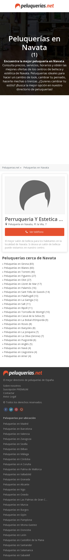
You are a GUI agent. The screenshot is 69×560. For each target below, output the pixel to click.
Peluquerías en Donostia (17, 530)
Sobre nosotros (12, 385)
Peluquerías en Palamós (17, 288)
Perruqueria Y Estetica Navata (35, 219)
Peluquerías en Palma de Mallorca (22, 469)
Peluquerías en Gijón (14, 514)
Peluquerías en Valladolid (17, 474)
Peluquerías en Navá (15, 348)
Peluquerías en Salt (15, 304)
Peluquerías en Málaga (16, 454)
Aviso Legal (9, 396)
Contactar (8, 393)
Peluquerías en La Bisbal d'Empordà (24, 320)
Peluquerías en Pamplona (17, 519)
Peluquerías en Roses (16, 324)
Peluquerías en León (14, 535)
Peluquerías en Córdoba (16, 459)
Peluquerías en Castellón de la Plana (23, 540)
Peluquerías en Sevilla (15, 444)
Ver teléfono (34, 232)
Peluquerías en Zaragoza (17, 439)
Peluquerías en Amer (15, 356)
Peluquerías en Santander (17, 545)
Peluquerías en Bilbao (15, 449)
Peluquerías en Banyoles (18, 328)
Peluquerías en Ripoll (15, 308)
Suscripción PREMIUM (15, 389)
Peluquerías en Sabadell (16, 555)
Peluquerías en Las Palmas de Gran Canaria (25, 499)
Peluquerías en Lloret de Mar (20, 283)
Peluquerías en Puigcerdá (18, 340)
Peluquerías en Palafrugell (18, 296)
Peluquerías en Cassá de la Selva (22, 316)
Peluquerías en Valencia (16, 433)
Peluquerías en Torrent (17, 271)
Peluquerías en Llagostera (18, 352)
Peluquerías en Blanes (16, 267)
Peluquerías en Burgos (16, 509)
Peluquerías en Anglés (16, 344)
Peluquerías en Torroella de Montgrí (24, 312)
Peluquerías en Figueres (17, 275)
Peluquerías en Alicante (16, 484)
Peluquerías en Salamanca (18, 550)
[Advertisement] (33, 129)
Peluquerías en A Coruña (17, 464)
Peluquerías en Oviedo (15, 494)
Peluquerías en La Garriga (18, 300)
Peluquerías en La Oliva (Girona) (22, 336)
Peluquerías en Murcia (15, 504)
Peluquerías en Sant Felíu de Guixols (24, 292)
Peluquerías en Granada (16, 479)
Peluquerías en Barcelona (17, 428)
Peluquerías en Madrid (15, 423)
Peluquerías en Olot (15, 279)
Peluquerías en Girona (16, 263)
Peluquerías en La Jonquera (19, 332)
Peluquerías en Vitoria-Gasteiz (20, 525)
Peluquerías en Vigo (14, 489)
